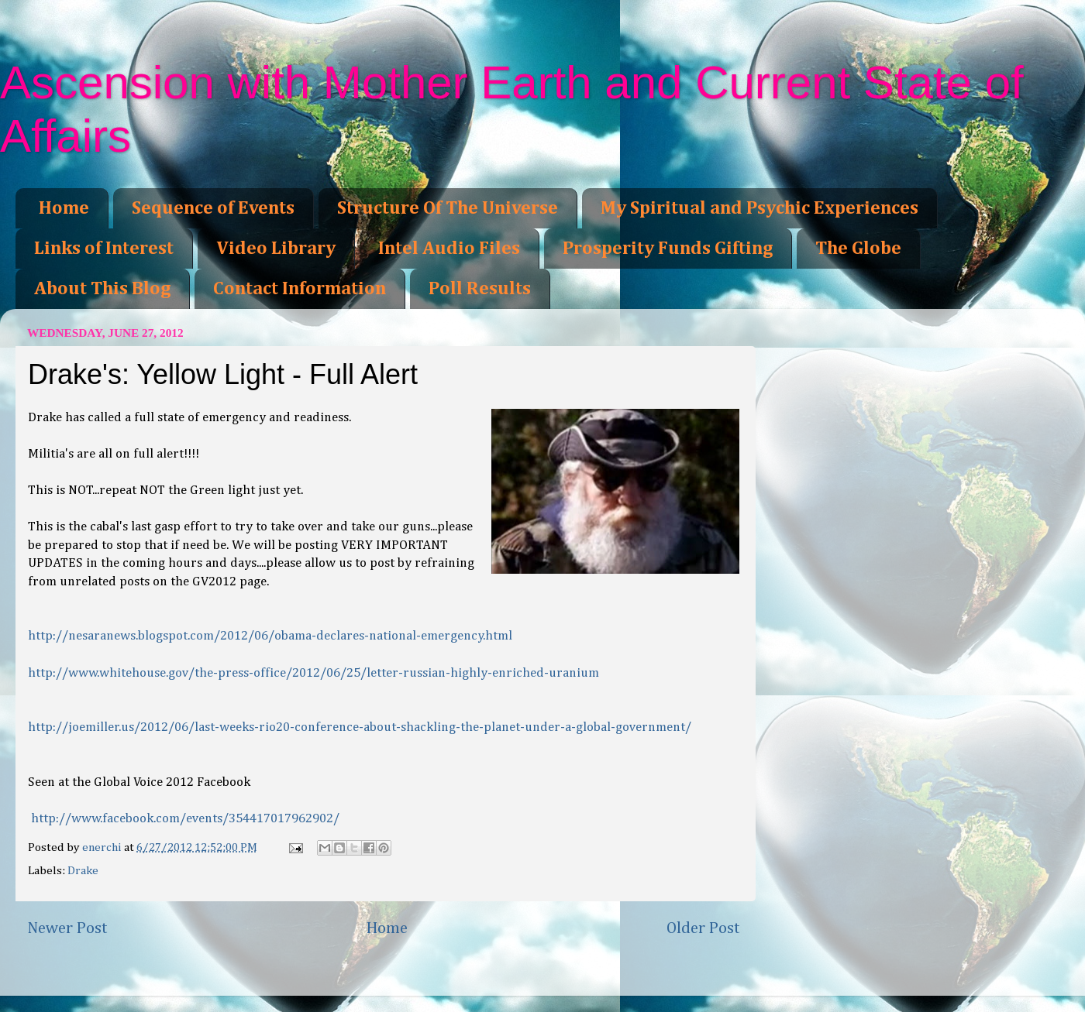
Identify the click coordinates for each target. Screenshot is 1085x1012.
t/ (359, 727)
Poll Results (480, 289)
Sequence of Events (213, 208)
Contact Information (299, 289)
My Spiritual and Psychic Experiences (759, 208)
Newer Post (67, 928)
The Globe (858, 248)
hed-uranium (313, 673)
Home (64, 208)
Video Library (276, 248)
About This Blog (102, 289)
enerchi (103, 847)
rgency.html (270, 636)
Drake (82, 870)
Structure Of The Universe (447, 208)
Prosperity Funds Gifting (668, 248)
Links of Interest (104, 248)
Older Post (703, 928)
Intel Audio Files (449, 248)
